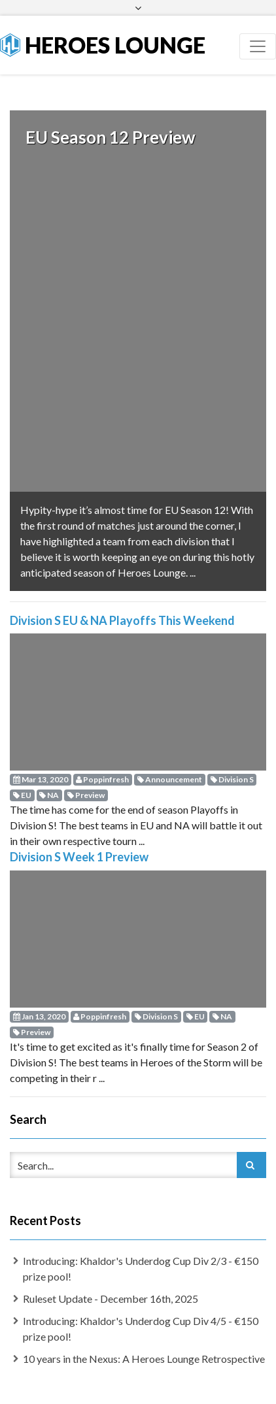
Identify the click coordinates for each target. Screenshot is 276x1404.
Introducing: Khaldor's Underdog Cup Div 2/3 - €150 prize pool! (140, 1247)
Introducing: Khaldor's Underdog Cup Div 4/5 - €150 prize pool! (140, 1307)
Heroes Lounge (102, 44)
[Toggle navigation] (257, 46)
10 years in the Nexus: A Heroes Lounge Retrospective (144, 1337)
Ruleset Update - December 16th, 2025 (110, 1277)
